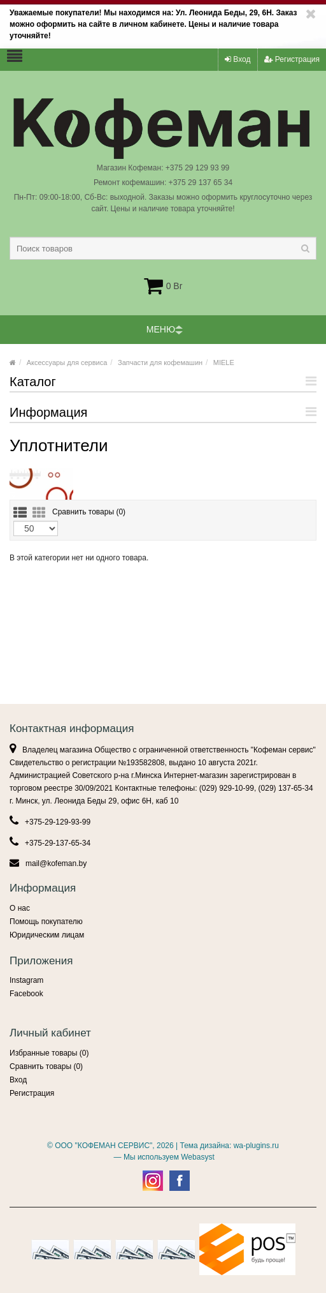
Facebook (26, 993)
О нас (20, 908)
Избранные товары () (49, 1053)
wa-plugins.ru (256, 1145)
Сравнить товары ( (88, 511)
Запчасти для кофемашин (160, 362)
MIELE (223, 362)
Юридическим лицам (47, 935)
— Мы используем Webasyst (162, 1157)
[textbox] (163, 248)
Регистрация (292, 59)
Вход (237, 59)
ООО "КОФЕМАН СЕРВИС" (103, 1145)
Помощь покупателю (46, 921)
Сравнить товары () (46, 1066)
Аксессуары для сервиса (67, 362)
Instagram (26, 980)
